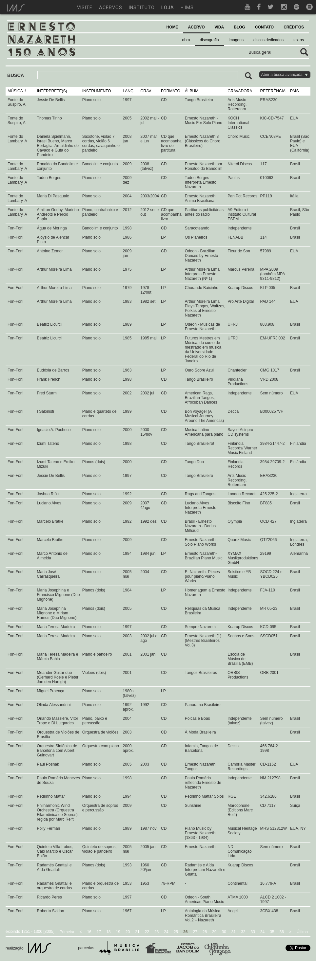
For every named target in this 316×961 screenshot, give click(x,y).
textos (298, 40)
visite (84, 7)
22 (147, 932)
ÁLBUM (191, 91)
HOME (172, 27)
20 (128, 932)
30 (224, 932)
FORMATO (170, 91)
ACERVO (196, 27)
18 (108, 932)
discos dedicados (268, 40)
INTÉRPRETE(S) (52, 91)
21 (137, 932)
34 (262, 932)
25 (176, 932)
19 (118, 932)
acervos (110, 7)
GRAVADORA (239, 91)
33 (253, 932)
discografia (209, 40)
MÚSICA (15, 91)
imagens (236, 40)
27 (195, 932)
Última (302, 932)
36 (282, 932)
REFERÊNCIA (273, 91)
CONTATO (264, 27)
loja (167, 7)
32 (243, 932)
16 (89, 932)
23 (156, 932)
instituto (142, 7)
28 (205, 932)
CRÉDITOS (294, 27)
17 (99, 932)
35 (272, 932)
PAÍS (294, 91)
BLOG (239, 27)
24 (166, 932)
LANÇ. (128, 91)
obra (186, 40)
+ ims (187, 7)
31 (233, 932)
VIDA (219, 27)
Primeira (67, 932)
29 (214, 932)
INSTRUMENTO (96, 91)
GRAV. (146, 91)
